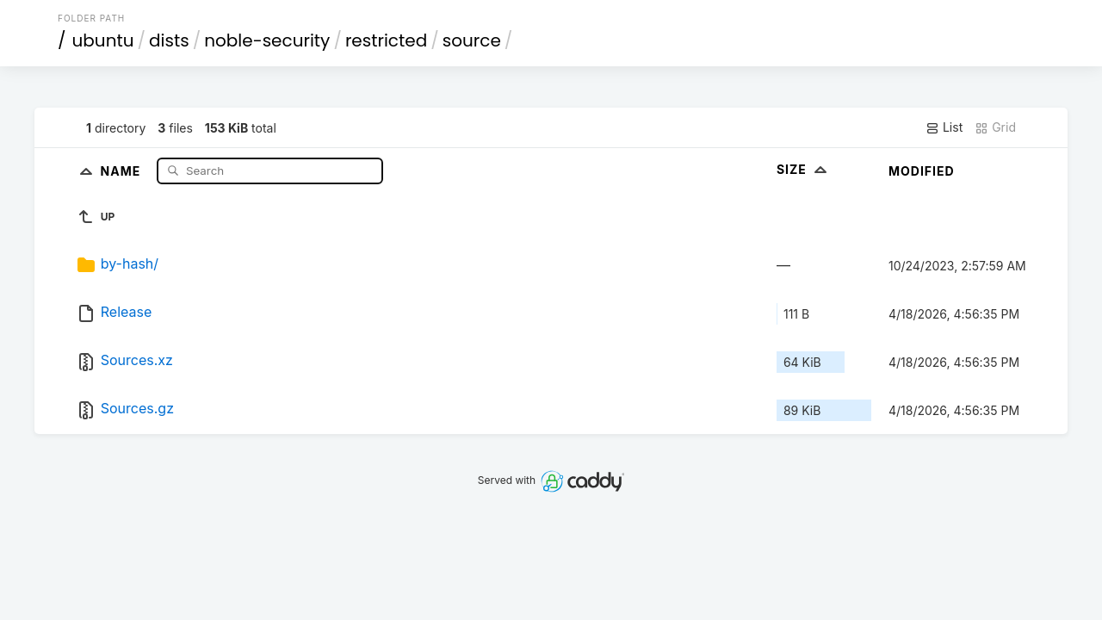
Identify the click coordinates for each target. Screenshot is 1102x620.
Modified (921, 171)
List (944, 127)
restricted (386, 40)
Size (804, 169)
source (472, 40)
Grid (995, 127)
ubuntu (103, 40)
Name (123, 170)
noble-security (267, 40)
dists (169, 40)
